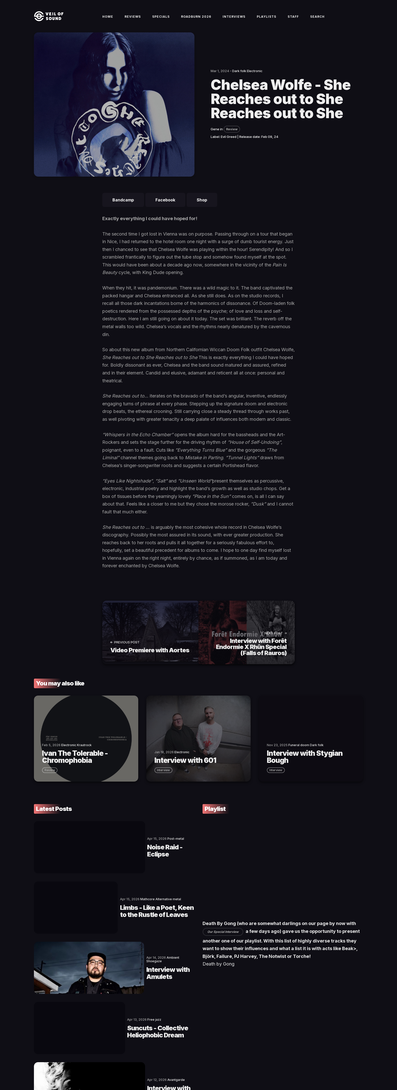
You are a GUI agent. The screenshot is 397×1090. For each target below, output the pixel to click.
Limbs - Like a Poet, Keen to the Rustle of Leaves (134, 888)
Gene (215, 137)
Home (107, 21)
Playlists (266, 21)
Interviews (234, 21)
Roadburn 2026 (196, 21)
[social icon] (334, 1069)
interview (163, 775)
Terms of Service (98, 1069)
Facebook (165, 208)
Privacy (135, 1069)
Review (231, 137)
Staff (293, 21)
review (50, 775)
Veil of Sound (57, 1069)
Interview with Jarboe (119, 1012)
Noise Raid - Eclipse (115, 846)
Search (317, 21)
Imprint (120, 1069)
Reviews (133, 21)
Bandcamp (123, 208)
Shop (202, 208)
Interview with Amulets (122, 929)
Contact (75, 1069)
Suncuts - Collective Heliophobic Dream (137, 971)
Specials (161, 21)
